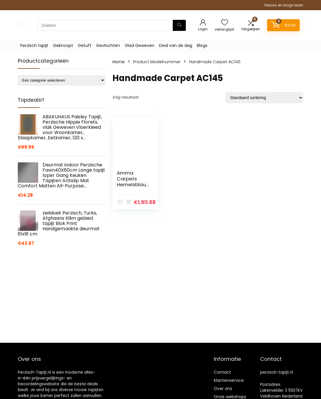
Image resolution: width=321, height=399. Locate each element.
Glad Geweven (139, 45)
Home (118, 62)
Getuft (84, 45)
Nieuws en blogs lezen (283, 5)
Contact (222, 372)
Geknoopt (63, 45)
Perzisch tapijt (34, 45)
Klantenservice (229, 380)
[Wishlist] (224, 23)
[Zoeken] (179, 25)
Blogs (202, 45)
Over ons (223, 388)
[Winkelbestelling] (264, 97)
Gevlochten (108, 45)
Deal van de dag (175, 45)
